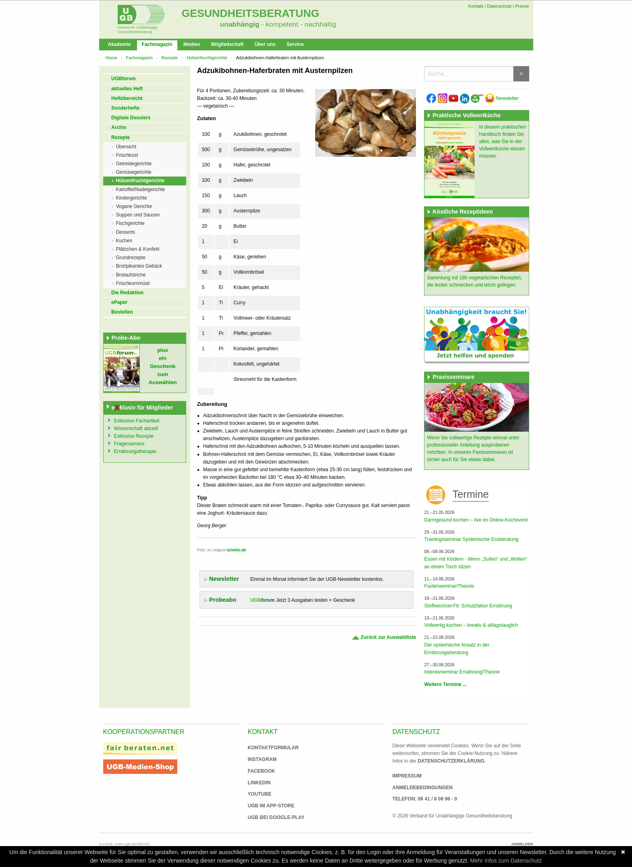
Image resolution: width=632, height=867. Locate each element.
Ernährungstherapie (135, 451)
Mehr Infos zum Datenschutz (506, 860)
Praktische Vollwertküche (466, 115)
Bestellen (122, 312)
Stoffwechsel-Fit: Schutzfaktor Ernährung (468, 606)
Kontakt (475, 6)
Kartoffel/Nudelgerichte (140, 189)
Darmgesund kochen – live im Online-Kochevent (476, 520)
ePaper (119, 302)
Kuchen (124, 240)
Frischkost (127, 155)
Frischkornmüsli (133, 283)
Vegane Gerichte (134, 206)
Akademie (119, 44)
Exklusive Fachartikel (137, 421)
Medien (191, 44)
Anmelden (522, 844)
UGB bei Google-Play (268, 817)
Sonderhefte (125, 108)
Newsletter (502, 98)
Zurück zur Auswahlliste (383, 637)
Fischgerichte (130, 223)
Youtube (260, 794)
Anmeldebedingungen (423, 787)
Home (111, 57)
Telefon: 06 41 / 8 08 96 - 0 (425, 799)
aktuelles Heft (127, 88)
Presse (522, 6)
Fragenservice (129, 444)
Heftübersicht (126, 98)
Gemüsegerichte (133, 172)
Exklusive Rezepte (134, 436)
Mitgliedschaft (227, 44)
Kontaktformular (273, 748)
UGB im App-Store (268, 806)
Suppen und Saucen (138, 215)
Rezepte (169, 57)
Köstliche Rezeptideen (462, 211)
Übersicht (126, 147)
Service (295, 44)
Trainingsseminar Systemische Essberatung (471, 539)
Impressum (407, 776)
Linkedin (259, 783)
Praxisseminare (453, 377)
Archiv (118, 127)
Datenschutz (499, 6)
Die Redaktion (127, 292)
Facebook (261, 771)
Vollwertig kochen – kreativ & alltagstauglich (471, 625)
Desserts (125, 232)
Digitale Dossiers (130, 118)
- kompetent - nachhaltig (298, 24)
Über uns (265, 44)
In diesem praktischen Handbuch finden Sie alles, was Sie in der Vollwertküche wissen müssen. (502, 141)
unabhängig (240, 24)
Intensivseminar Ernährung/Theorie (461, 672)
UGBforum (123, 78)
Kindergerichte (131, 198)
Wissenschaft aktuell (136, 428)
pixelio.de (237, 550)
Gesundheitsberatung (251, 13)
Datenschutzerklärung (451, 761)
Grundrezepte (130, 257)
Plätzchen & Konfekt (137, 249)
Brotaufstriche (131, 275)
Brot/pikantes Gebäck (139, 266)
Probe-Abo (126, 338)
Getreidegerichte (134, 163)
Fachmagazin (157, 44)
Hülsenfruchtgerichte (207, 57)
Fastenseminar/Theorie (449, 586)
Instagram (262, 759)
